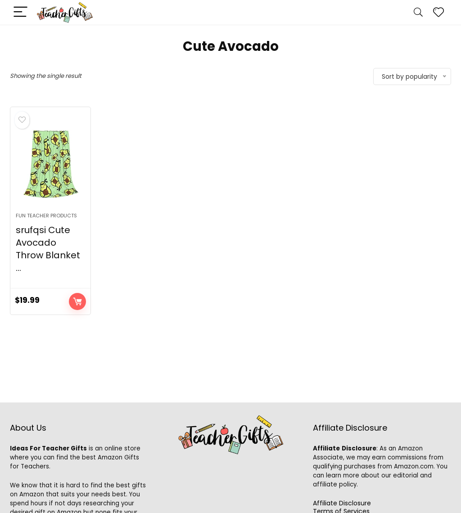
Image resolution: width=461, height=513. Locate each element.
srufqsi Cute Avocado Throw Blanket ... (48, 249)
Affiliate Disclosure (342, 503)
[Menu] (21, 12)
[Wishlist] (438, 12)
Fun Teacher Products (46, 215)
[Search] (418, 12)
